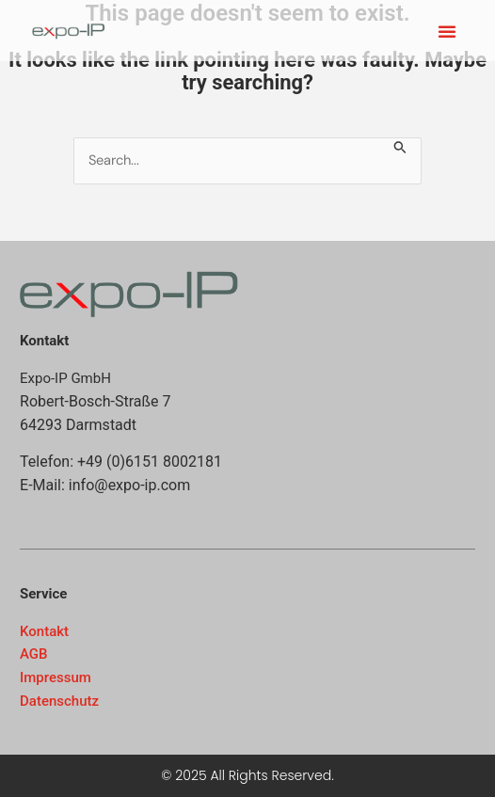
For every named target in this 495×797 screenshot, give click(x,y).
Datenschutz (59, 701)
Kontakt (44, 631)
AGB (34, 654)
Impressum (55, 677)
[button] (447, 31)
